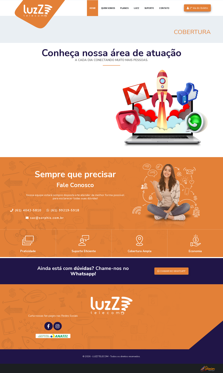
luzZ (136, 12)
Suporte (149, 12)
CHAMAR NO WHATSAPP (170, 271)
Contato (164, 12)
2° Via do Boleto (197, 12)
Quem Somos (108, 12)
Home (93, 12)
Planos (124, 12)
